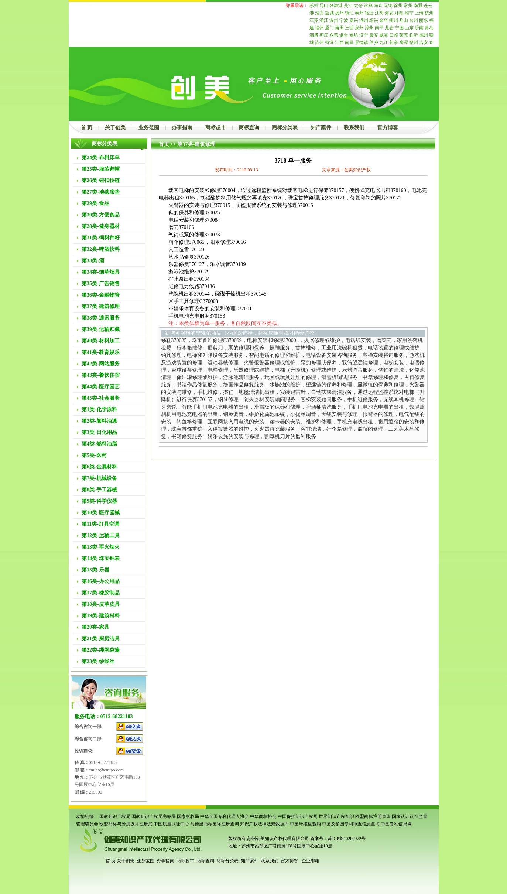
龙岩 (389, 27)
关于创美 (115, 127)
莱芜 (403, 35)
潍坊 (353, 35)
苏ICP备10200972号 (347, 838)
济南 (419, 27)
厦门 (329, 27)
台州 (413, 20)
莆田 (339, 27)
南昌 (349, 42)
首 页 (87, 127)
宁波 (343, 20)
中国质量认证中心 (171, 823)
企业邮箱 (310, 860)
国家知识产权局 (114, 816)
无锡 (388, 5)
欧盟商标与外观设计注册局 (126, 823)
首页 (164, 144)
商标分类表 (285, 127)
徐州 (398, 5)
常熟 (368, 5)
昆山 (323, 5)
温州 (333, 20)
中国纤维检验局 (305, 823)
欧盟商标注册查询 (373, 816)
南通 (418, 5)
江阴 (379, 13)
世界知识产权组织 (336, 816)
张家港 (336, 5)
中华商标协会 (263, 816)
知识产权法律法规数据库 (264, 823)
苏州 (313, 5)
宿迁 (369, 13)
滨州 (319, 42)
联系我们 (354, 127)
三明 (349, 27)
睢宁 (409, 13)
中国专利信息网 (396, 823)
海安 (389, 13)
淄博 (313, 35)
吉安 (423, 42)
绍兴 (373, 20)
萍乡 (373, 42)
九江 (383, 42)
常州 (408, 5)
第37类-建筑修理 (196, 144)
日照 (393, 35)
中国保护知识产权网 (298, 816)
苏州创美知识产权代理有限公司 (277, 838)
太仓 (358, 5)
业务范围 (148, 127)
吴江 (348, 5)
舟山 (403, 20)
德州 (423, 35)
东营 (333, 35)
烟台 (343, 35)
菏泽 (329, 42)
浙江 (323, 20)
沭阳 (399, 13)
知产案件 (321, 127)
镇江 (349, 13)
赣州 (413, 42)
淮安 (319, 13)
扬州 (339, 13)
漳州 (369, 27)
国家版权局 (188, 816)
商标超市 (215, 127)
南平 (379, 27)
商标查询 (249, 127)
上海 (419, 13)
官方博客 (387, 127)
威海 (383, 35)
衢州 (393, 20)
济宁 (363, 35)
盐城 (329, 13)
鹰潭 (403, 42)
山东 (409, 27)
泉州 (359, 27)
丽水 (423, 20)
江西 (339, 42)
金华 (383, 20)
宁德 (399, 27)
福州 (319, 27)
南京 (378, 5)
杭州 (429, 13)
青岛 (429, 27)
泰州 (359, 13)
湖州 (363, 20)
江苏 (313, 20)
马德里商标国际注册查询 (214, 823)
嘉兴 (353, 20)
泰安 (373, 35)
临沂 (413, 35)
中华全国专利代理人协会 (224, 816)
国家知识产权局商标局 (153, 816)
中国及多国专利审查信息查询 (351, 823)
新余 (393, 42)
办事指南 (182, 127)
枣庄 (323, 35)
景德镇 (361, 42)
